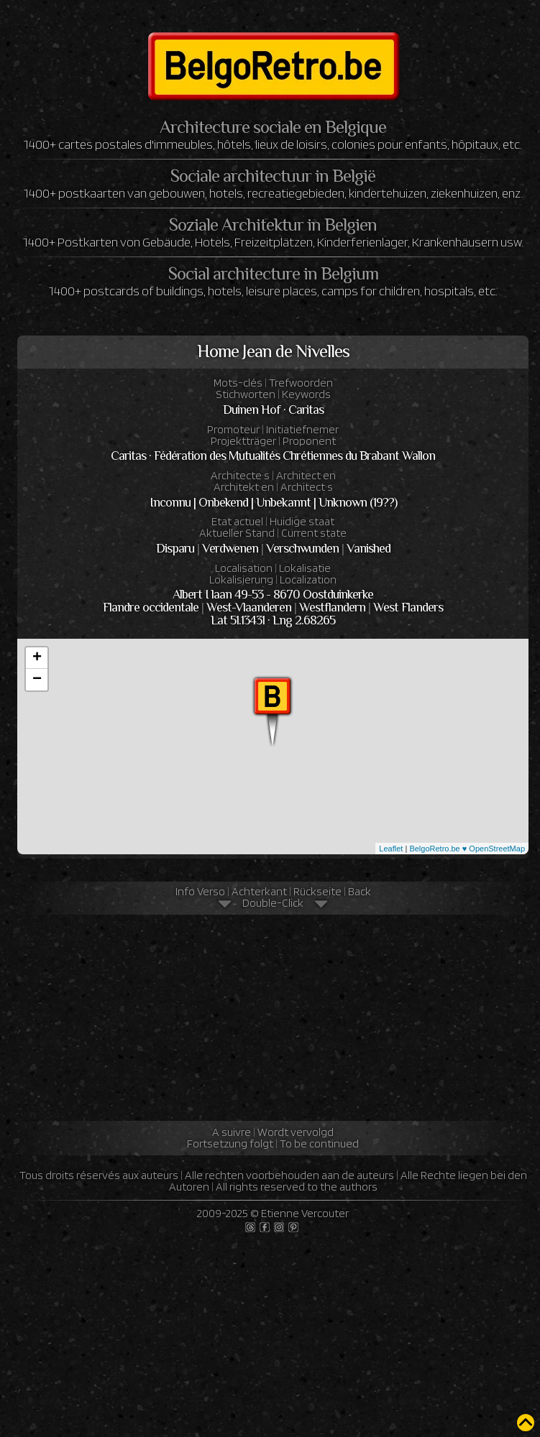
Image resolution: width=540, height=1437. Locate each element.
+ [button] (37, 658)
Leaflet (391, 848)
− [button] (37, 679)
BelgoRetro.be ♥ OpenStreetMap (467, 848)
